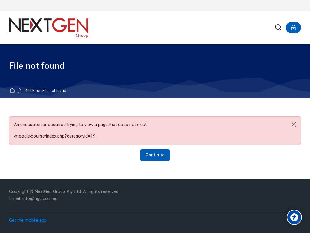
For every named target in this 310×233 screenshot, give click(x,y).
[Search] (278, 28)
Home (13, 91)
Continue (155, 155)
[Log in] (293, 27)
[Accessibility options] (294, 217)
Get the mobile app (28, 220)
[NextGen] (48, 27)
